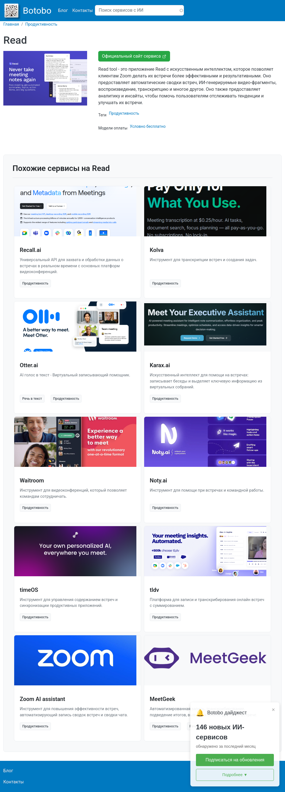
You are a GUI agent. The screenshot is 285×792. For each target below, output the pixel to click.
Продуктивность (41, 24)
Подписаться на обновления (234, 759)
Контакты (82, 10)
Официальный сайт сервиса (134, 56)
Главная (11, 24)
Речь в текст (32, 399)
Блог (63, 10)
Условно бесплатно (148, 126)
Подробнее (234, 775)
